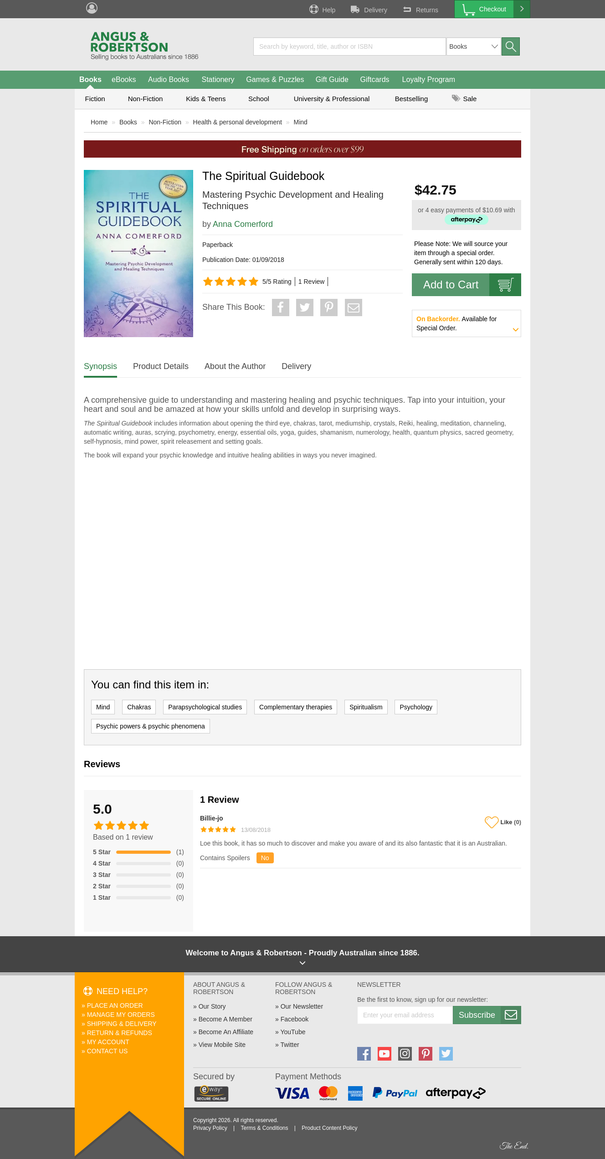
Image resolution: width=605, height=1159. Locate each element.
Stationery (217, 79)
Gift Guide (332, 79)
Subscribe (490, 1015)
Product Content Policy (329, 1128)
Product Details (161, 366)
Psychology (416, 707)
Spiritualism (365, 707)
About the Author (235, 366)
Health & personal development (237, 122)
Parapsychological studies (205, 707)
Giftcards (375, 79)
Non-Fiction (145, 99)
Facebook (294, 1019)
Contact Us (107, 1051)
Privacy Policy (210, 1128)
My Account (108, 1042)
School (258, 99)
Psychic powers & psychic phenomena (150, 726)
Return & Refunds (119, 1032)
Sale (464, 99)
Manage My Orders (121, 1014)
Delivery (368, 9)
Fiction (95, 99)
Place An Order (115, 1005)
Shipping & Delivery (122, 1023)
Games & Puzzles (275, 79)
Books (90, 79)
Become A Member (225, 1019)
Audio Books (168, 79)
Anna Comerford (243, 224)
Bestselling (411, 99)
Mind (301, 122)
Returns (419, 9)
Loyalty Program (429, 79)
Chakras (139, 707)
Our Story (212, 1006)
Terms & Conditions (264, 1128)
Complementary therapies (295, 707)
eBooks (124, 79)
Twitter (289, 1044)
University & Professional (332, 99)
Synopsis (100, 366)
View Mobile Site (222, 1044)
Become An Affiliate (226, 1032)
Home (99, 122)
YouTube (292, 1032)
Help (322, 9)
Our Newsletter (302, 1006)
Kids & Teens (206, 99)
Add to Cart (472, 284)
